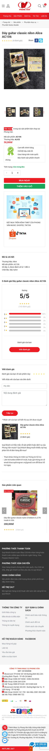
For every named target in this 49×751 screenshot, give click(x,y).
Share (30, 40)
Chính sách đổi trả (32, 622)
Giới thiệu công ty (9, 612)
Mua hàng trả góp (9, 644)
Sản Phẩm (18, 16)
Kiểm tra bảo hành (9, 657)
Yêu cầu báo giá (8, 652)
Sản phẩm (17, 22)
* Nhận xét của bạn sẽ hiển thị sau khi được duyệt (22, 420)
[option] (24, 69)
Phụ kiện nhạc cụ (30, 22)
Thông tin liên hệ (8, 621)
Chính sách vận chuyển (34, 626)
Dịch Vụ (27, 16)
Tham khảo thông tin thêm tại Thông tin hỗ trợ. (23, 457)
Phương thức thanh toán (35, 631)
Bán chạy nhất (8, 491)
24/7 (12, 749)
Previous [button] (5, 112)
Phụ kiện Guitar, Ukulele (10, 25)
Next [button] (43, 112)
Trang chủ (7, 16)
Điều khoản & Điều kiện (11, 617)
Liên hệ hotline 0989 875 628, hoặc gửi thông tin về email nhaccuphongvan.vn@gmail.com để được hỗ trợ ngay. (24, 462)
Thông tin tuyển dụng (10, 625)
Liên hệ (44, 16)
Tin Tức (36, 16)
